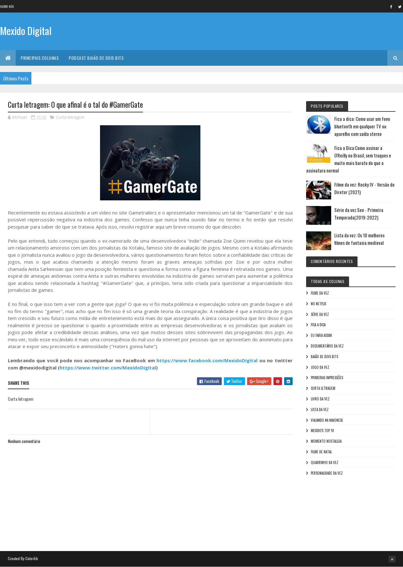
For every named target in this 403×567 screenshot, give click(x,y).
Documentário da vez (327, 345)
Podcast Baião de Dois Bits (96, 57)
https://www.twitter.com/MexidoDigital (108, 367)
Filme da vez (320, 293)
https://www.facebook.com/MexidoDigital (206, 360)
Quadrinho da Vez (324, 462)
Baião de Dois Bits (324, 356)
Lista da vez (320, 409)
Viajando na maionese (327, 420)
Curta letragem (70, 117)
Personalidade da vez (327, 473)
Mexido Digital (25, 30)
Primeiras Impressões (327, 377)
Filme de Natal (321, 451)
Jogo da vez (320, 367)
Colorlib (31, 558)
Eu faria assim (321, 335)
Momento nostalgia (326, 441)
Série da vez (320, 314)
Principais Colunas (40, 57)
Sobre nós (7, 6)
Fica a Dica (318, 324)
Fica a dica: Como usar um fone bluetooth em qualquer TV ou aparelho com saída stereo (362, 126)
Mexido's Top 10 (322, 430)
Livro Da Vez (320, 398)
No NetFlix (318, 303)
